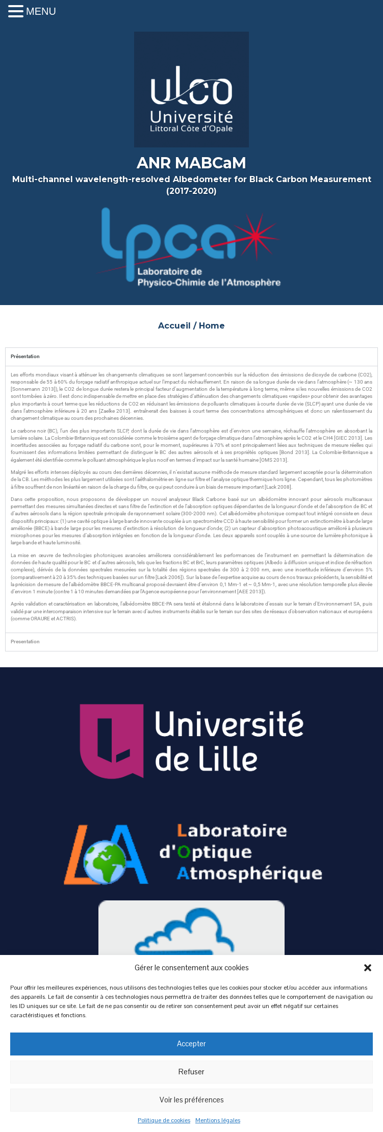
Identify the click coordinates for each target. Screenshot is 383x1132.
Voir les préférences (192, 1099)
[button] (368, 968)
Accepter (191, 1043)
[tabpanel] (191, 499)
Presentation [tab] (25, 641)
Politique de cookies (164, 1120)
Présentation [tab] (25, 356)
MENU (41, 11)
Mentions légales (217, 1120)
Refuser (191, 1071)
